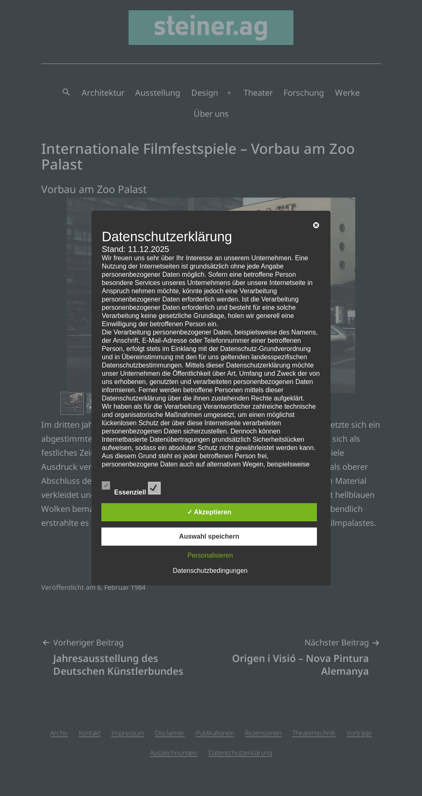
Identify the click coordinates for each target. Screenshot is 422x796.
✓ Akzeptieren (209, 512)
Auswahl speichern (209, 536)
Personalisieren (210, 555)
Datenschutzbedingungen (210, 570)
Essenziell (131, 486)
